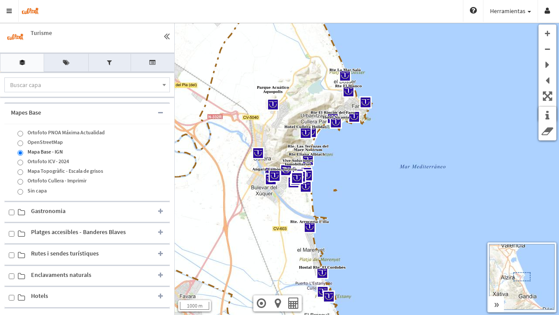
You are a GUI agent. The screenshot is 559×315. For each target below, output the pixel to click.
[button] (9, 11)
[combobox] (87, 84)
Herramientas (476, 11)
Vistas (521, 11)
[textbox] (87, 85)
